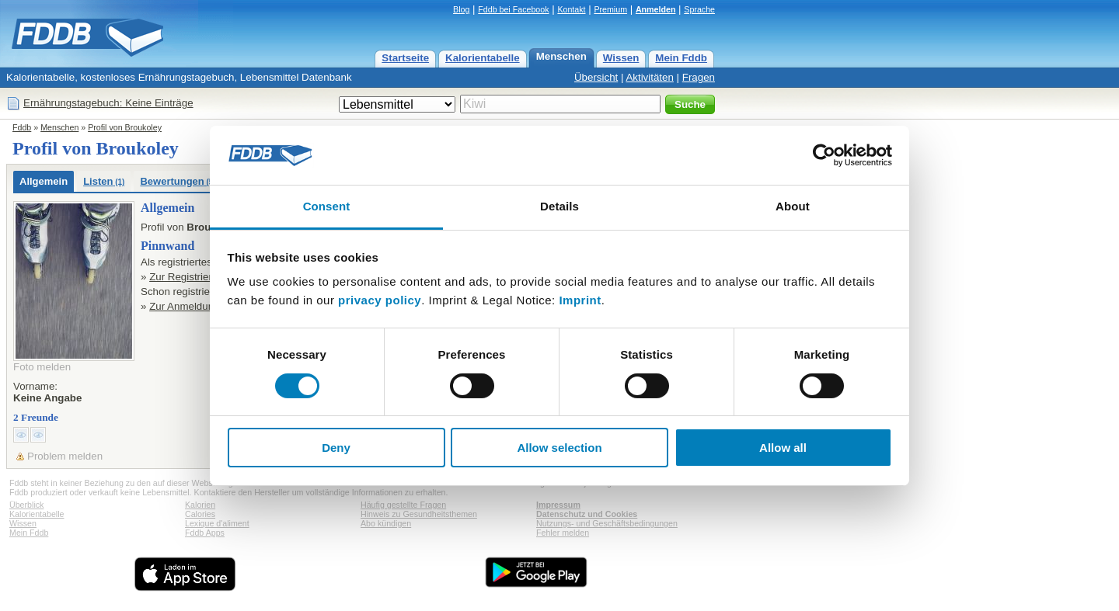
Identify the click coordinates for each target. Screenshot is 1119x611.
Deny (336, 447)
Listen (103, 181)
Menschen (561, 56)
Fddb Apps (205, 532)
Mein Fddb (681, 58)
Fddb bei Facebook (513, 9)
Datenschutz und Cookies (586, 514)
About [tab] (793, 206)
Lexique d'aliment (217, 523)
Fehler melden (562, 532)
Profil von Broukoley (125, 127)
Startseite (405, 58)
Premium (610, 9)
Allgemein (43, 181)
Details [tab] (559, 206)
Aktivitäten (650, 77)
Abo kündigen (386, 523)
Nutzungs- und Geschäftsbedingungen (607, 523)
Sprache (699, 9)
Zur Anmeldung (184, 306)
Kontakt (571, 9)
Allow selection (559, 447)
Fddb (21, 127)
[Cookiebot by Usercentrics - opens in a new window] (824, 155)
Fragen (698, 77)
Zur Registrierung (189, 277)
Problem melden (65, 456)
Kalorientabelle (482, 58)
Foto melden (42, 367)
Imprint (580, 300)
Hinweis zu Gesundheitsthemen (419, 514)
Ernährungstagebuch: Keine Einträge (108, 103)
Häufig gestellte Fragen (403, 504)
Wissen (621, 58)
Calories (200, 514)
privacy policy (379, 300)
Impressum (558, 504)
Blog (461, 9)
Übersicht (596, 77)
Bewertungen (180, 181)
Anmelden (656, 9)
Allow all (783, 447)
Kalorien (200, 504)
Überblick (26, 504)
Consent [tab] (326, 206)
